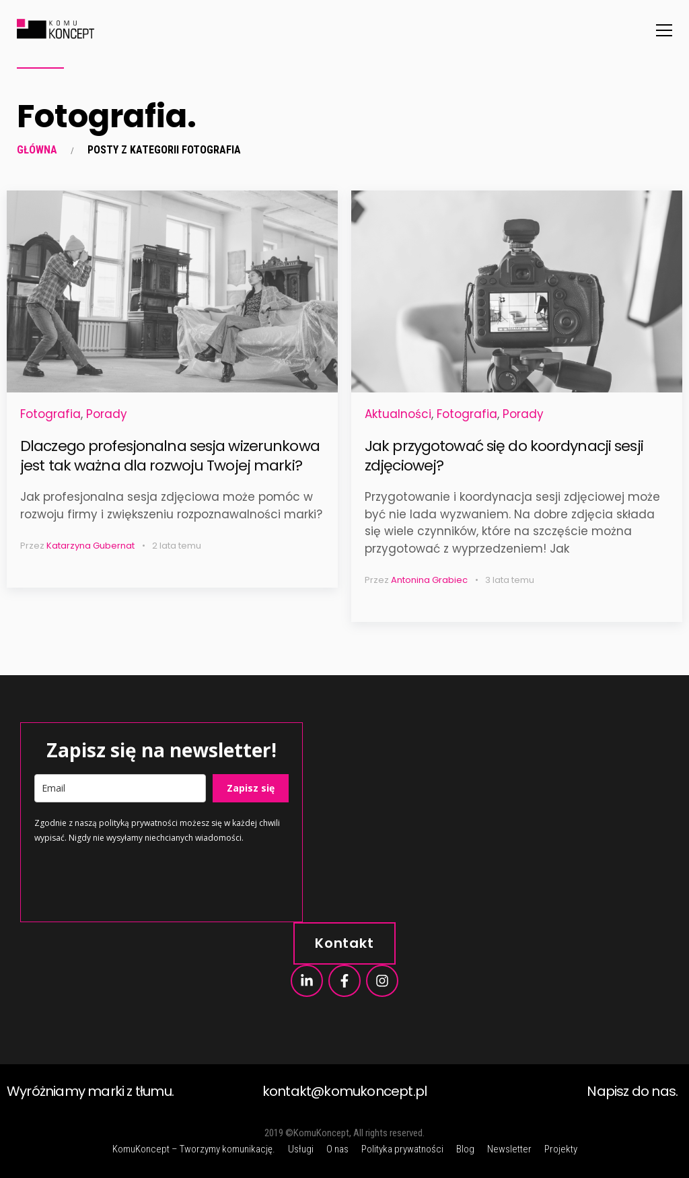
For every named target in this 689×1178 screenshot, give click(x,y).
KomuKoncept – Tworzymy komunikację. (193, 1149)
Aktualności (398, 414)
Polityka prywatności (402, 1149)
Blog (465, 1149)
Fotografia (50, 414)
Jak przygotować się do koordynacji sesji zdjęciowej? (504, 456)
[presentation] (136, 882)
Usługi (301, 1149)
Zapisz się (251, 788)
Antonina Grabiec (429, 580)
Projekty (560, 1149)
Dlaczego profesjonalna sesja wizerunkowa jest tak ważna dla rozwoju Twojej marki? (170, 456)
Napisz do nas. (632, 1091)
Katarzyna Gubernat (90, 545)
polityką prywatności (138, 823)
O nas (337, 1149)
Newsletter (509, 1149)
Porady (106, 414)
